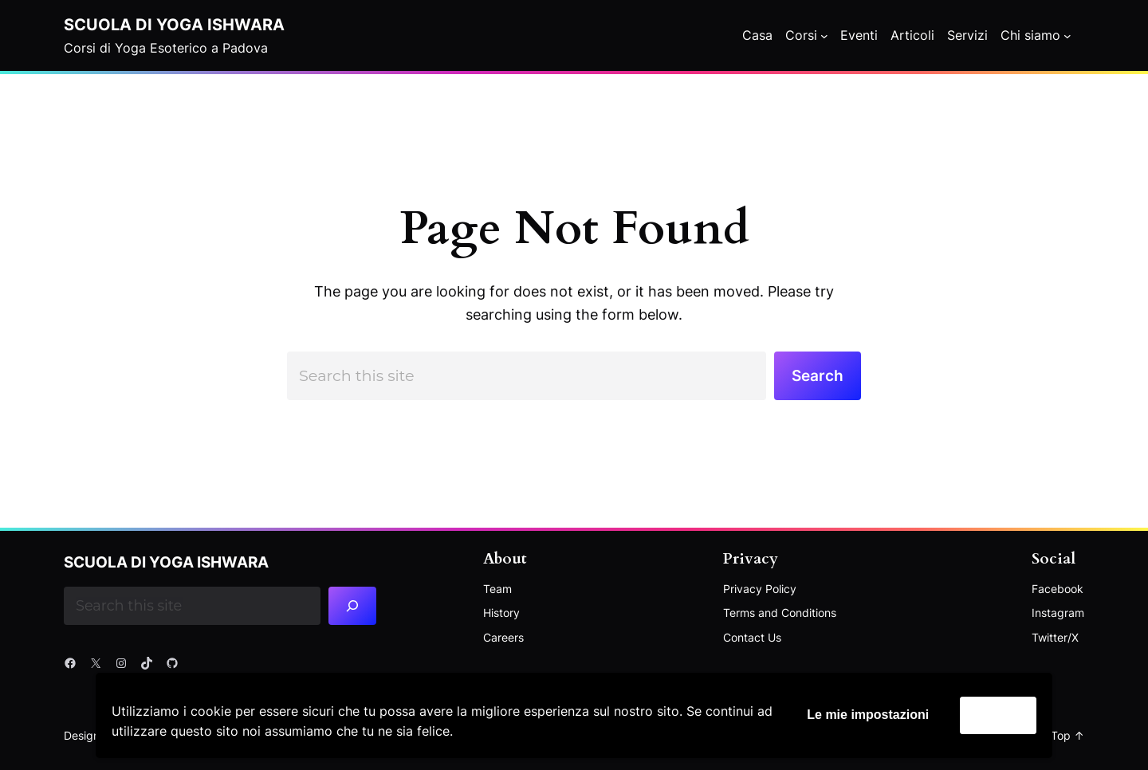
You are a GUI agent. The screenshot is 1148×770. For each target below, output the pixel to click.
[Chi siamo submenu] (1067, 36)
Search (817, 375)
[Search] (352, 605)
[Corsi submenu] (824, 36)
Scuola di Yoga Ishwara (174, 24)
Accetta (998, 714)
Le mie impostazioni (868, 714)
